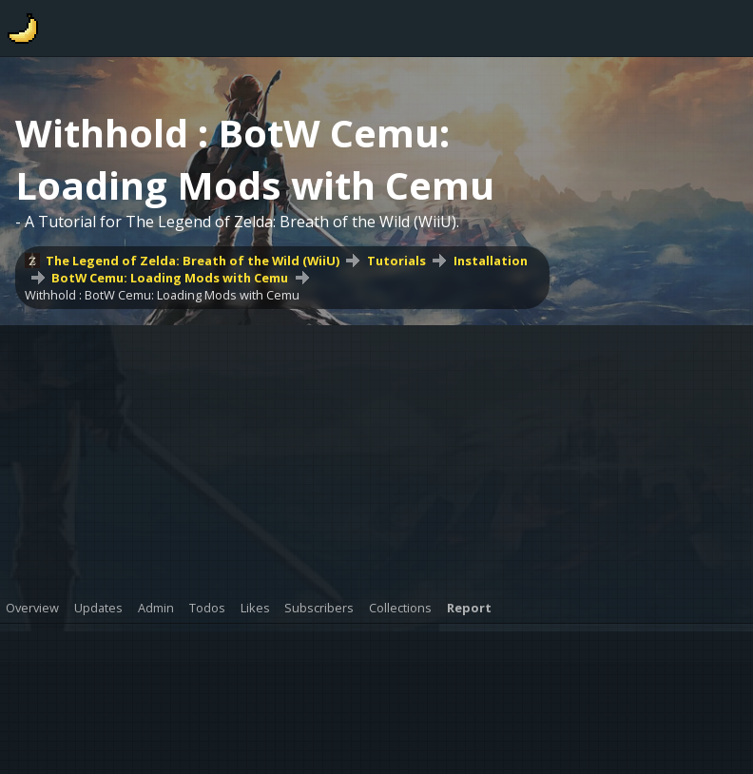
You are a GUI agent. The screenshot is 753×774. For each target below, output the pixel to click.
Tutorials (396, 260)
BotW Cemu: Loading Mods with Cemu (169, 277)
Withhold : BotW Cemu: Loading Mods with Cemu (162, 294)
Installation (491, 260)
